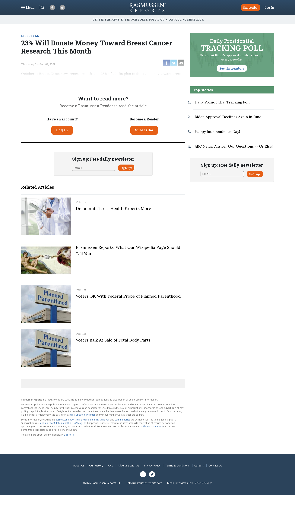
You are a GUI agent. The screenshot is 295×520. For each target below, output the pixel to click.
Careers (199, 465)
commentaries (122, 419)
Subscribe (144, 130)
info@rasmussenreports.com (144, 483)
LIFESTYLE (30, 36)
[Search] (42, 7)
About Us (78, 465)
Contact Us (215, 465)
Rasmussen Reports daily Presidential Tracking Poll (82, 419)
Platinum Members (153, 426)
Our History (96, 465)
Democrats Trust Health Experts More (113, 208)
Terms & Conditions (177, 465)
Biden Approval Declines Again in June (228, 117)
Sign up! (126, 168)
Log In (269, 7)
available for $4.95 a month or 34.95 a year (63, 423)
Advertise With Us (128, 465)
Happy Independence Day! (217, 131)
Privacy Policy (152, 465)
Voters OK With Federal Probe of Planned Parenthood (128, 296)
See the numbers (231, 68)
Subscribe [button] (250, 7)
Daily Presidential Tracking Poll (222, 102)
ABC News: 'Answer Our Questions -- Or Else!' (234, 146)
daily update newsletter (82, 414)
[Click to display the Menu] (28, 7)
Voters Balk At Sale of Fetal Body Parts (113, 340)
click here (69, 434)
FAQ (110, 465)
